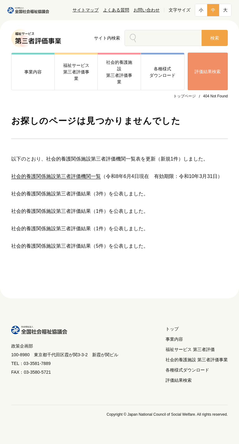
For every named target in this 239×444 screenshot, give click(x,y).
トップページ (184, 96)
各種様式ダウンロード (187, 369)
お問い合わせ (147, 10)
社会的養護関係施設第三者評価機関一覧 (56, 176)
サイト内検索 (107, 37)
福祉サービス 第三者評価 (190, 349)
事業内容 (174, 339)
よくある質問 (116, 10)
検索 (214, 37)
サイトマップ (86, 10)
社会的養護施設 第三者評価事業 (197, 359)
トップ (172, 328)
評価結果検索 (207, 71)
